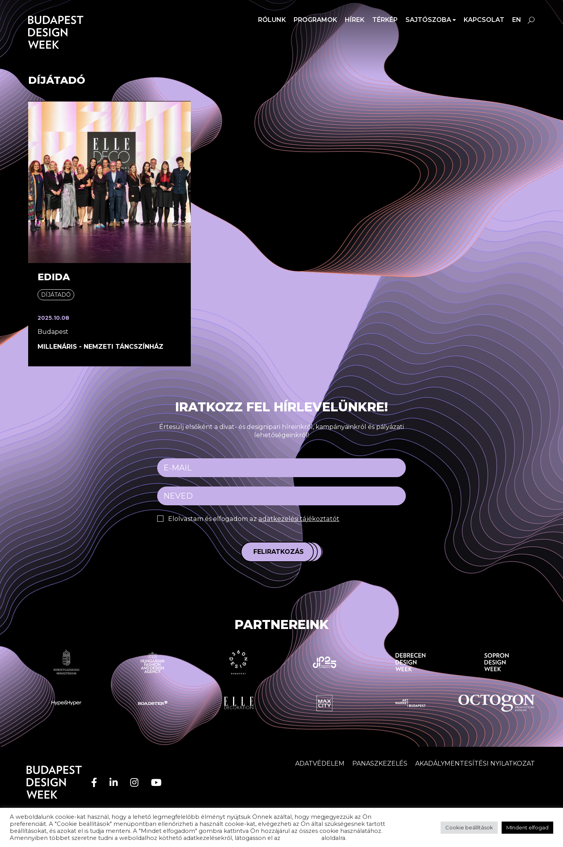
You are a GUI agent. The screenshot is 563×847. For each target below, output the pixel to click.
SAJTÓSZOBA (428, 19)
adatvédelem (301, 838)
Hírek (354, 19)
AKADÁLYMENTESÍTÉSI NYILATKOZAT (475, 763)
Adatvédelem (319, 763)
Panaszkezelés (379, 763)
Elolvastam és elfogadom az (252, 519)
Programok (315, 19)
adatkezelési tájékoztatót (296, 519)
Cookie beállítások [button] (469, 827)
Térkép (385, 19)
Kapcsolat (484, 19)
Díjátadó (56, 294)
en (516, 19)
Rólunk (272, 19)
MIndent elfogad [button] (527, 827)
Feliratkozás (278, 551)
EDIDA (54, 277)
